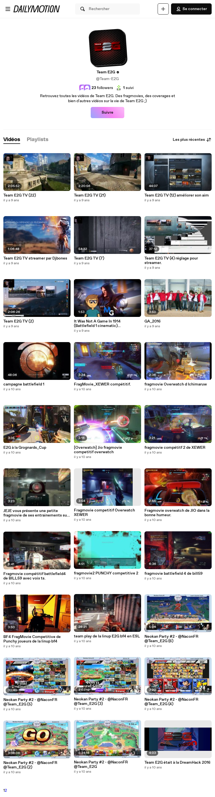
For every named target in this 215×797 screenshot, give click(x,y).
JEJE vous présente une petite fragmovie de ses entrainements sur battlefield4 (35, 513)
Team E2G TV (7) (89, 258)
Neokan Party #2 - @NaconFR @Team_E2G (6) (171, 638)
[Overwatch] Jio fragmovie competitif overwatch (98, 449)
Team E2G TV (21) (90, 195)
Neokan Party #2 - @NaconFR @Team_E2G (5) (30, 702)
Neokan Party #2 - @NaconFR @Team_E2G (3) (101, 701)
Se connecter (191, 9)
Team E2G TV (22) (19, 195)
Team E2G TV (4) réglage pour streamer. (171, 260)
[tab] (11, 139)
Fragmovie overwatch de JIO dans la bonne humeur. (176, 512)
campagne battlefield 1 (23, 384)
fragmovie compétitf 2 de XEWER (174, 447)
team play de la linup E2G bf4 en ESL (107, 636)
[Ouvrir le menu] (7, 9)
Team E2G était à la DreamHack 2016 (177, 762)
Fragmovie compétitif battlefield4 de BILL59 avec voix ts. (34, 576)
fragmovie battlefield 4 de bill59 (173, 573)
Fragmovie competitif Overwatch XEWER (104, 512)
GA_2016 (152, 321)
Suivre (107, 112)
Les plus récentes (192, 139)
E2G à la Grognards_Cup (24, 447)
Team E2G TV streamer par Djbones (35, 258)
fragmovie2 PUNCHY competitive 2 (106, 573)
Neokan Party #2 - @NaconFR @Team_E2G (101, 764)
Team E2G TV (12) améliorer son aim (176, 195)
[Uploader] (163, 9)
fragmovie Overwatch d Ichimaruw (175, 384)
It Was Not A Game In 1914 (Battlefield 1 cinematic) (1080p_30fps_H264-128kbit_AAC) (105, 323)
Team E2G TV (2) (18, 321)
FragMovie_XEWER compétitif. (102, 384)
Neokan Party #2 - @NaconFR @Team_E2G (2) (30, 765)
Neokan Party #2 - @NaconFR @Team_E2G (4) (171, 701)
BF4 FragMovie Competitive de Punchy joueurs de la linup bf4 (32, 639)
